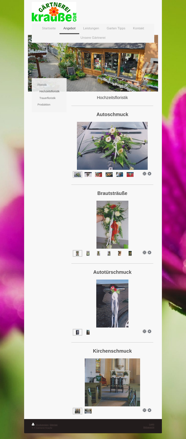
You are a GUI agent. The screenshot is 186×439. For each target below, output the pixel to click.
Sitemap (53, 425)
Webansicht (148, 427)
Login (151, 424)
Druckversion (40, 425)
